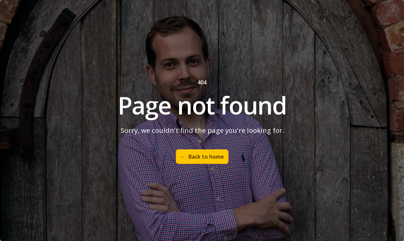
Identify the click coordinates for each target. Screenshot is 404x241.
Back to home (202, 157)
